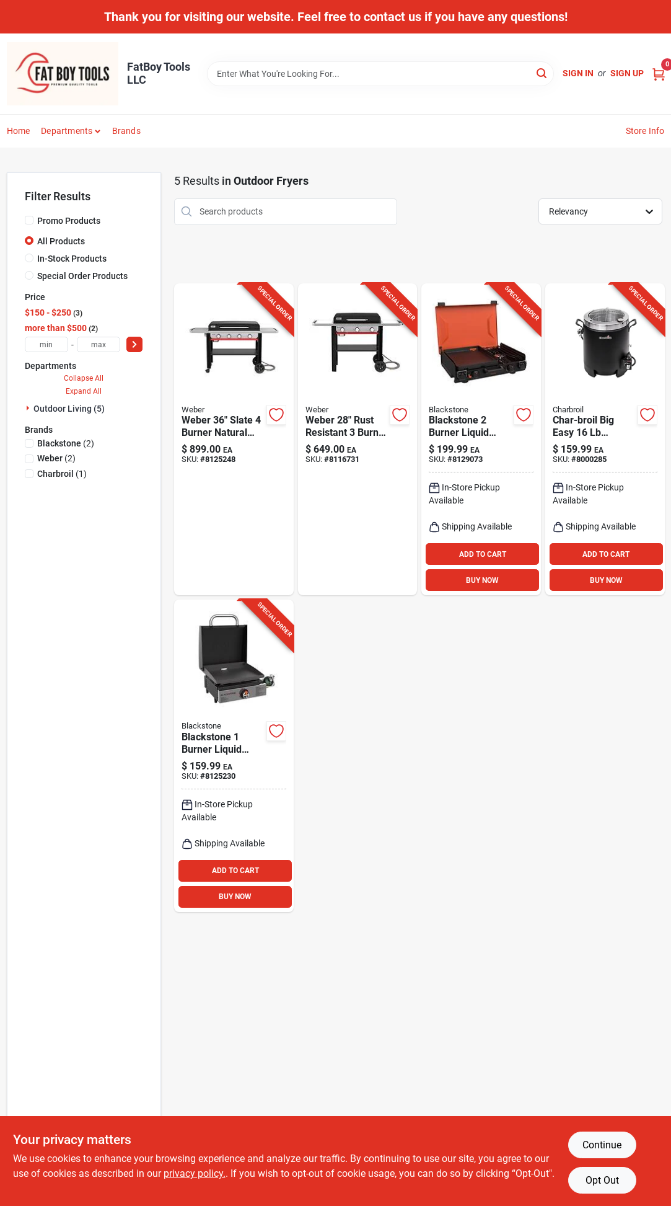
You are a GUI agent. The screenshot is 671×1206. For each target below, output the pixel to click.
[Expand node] (29, 408)
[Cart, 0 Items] (658, 73)
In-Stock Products (72, 258)
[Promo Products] (29, 220)
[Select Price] (134, 344)
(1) (62, 474)
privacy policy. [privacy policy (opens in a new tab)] (195, 1173)
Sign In (578, 73)
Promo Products (68, 221)
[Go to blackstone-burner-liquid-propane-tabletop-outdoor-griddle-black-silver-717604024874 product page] (234, 756)
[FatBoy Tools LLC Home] (62, 73)
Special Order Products (82, 276)
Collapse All (83, 378)
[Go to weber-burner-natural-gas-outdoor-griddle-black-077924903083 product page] (358, 439)
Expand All (84, 391)
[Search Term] (380, 73)
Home (18, 131)
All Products (61, 241)
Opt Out (602, 1180)
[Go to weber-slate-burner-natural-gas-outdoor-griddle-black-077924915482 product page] (234, 439)
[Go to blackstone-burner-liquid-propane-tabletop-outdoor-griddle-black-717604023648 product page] (481, 439)
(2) (65, 443)
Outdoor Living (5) (69, 409)
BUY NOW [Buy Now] (482, 580)
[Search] (542, 73)
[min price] (46, 344)
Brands (126, 131)
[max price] (98, 344)
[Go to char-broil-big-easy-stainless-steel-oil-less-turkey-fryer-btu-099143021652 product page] (605, 439)
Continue (601, 1145)
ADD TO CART (482, 554)
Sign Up (627, 73)
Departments (66, 131)
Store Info (645, 131)
